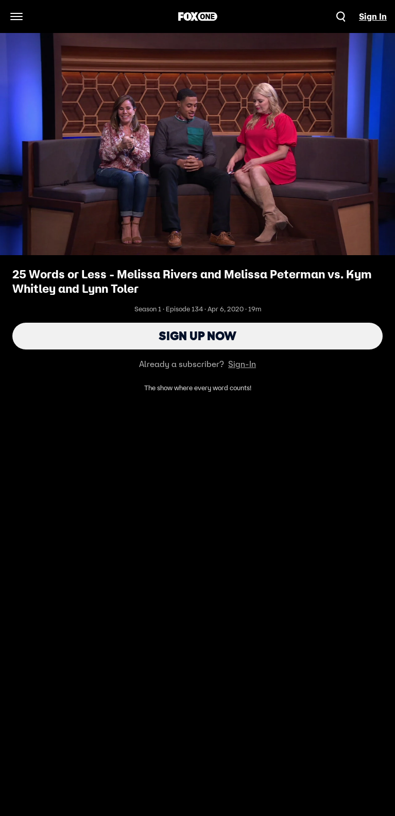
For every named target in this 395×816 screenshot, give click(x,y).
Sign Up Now (197, 336)
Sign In (373, 16)
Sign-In (242, 364)
